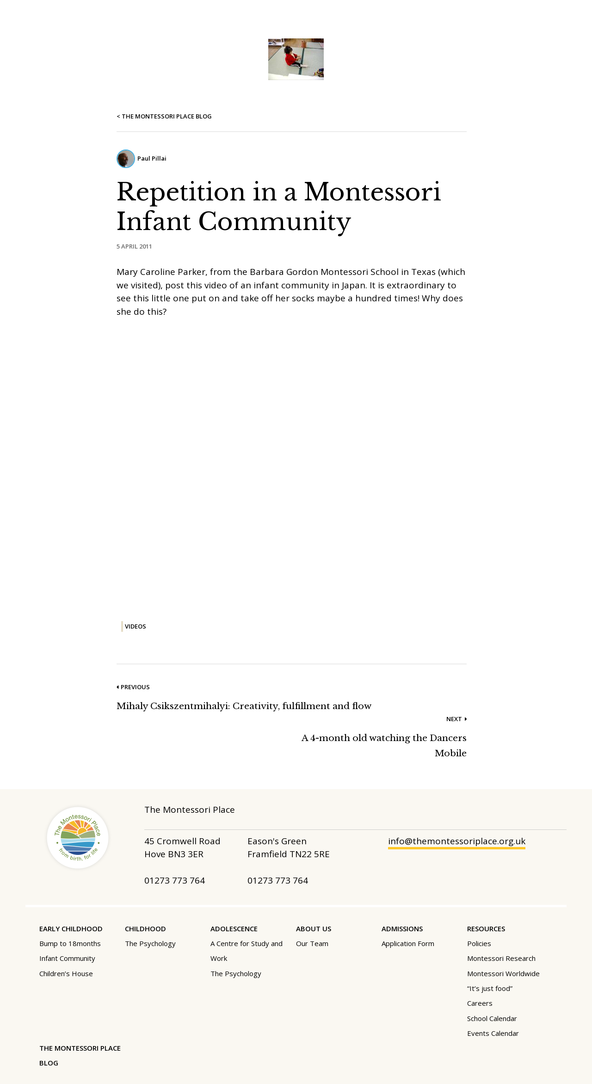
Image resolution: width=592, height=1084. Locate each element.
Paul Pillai (151, 158)
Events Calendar (493, 1033)
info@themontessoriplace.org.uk (456, 841)
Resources (486, 928)
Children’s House (66, 973)
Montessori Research (501, 958)
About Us (313, 928)
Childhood (145, 928)
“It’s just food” (489, 988)
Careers (480, 1003)
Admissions (402, 928)
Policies (479, 943)
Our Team (312, 943)
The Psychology (150, 943)
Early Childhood (71, 928)
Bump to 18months (70, 943)
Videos (135, 626)
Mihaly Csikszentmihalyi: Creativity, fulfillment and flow (244, 706)
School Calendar (492, 1018)
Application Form (408, 943)
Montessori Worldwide (503, 973)
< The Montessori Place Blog (164, 116)
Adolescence (234, 928)
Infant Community (67, 958)
